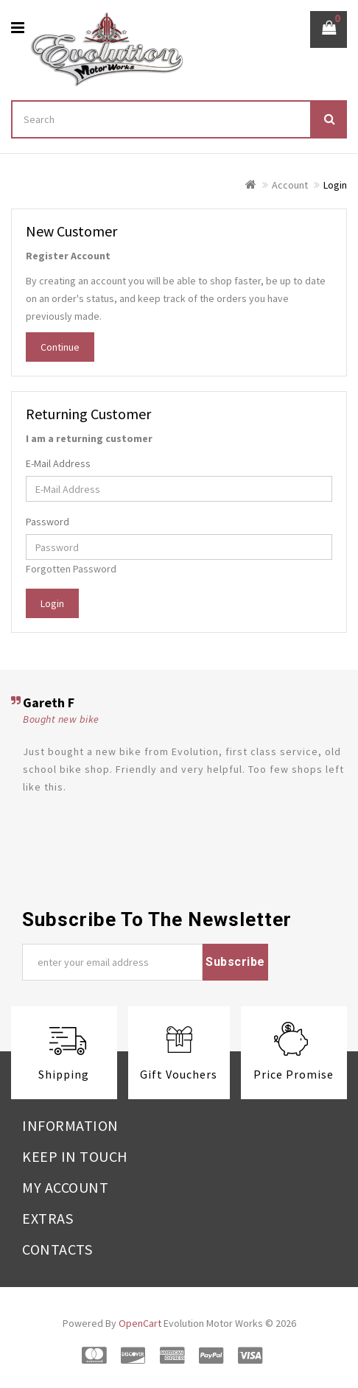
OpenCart (140, 1323)
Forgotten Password (71, 568)
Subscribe (235, 962)
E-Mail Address (58, 463)
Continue (60, 347)
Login (335, 185)
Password (47, 521)
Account (290, 185)
